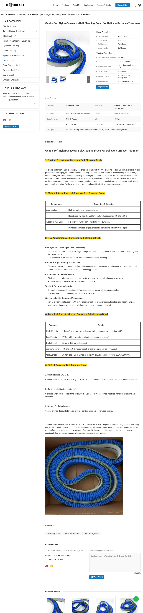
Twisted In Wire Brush (14, 31)
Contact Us (88, 5)
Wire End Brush (11, 80)
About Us (76, 5)
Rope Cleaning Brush (13, 65)
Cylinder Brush (11, 46)
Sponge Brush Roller (13, 55)
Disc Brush (9, 26)
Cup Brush (8, 75)
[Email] (46, 566)
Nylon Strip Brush (54, 534)
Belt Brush (22, 15)
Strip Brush (9, 36)
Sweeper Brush (11, 70)
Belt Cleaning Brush (72, 534)
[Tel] (51, 566)
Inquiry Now (103, 87)
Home (55, 5)
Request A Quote (104, 5)
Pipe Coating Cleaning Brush (17, 41)
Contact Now (122, 5)
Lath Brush (9, 51)
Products (65, 5)
